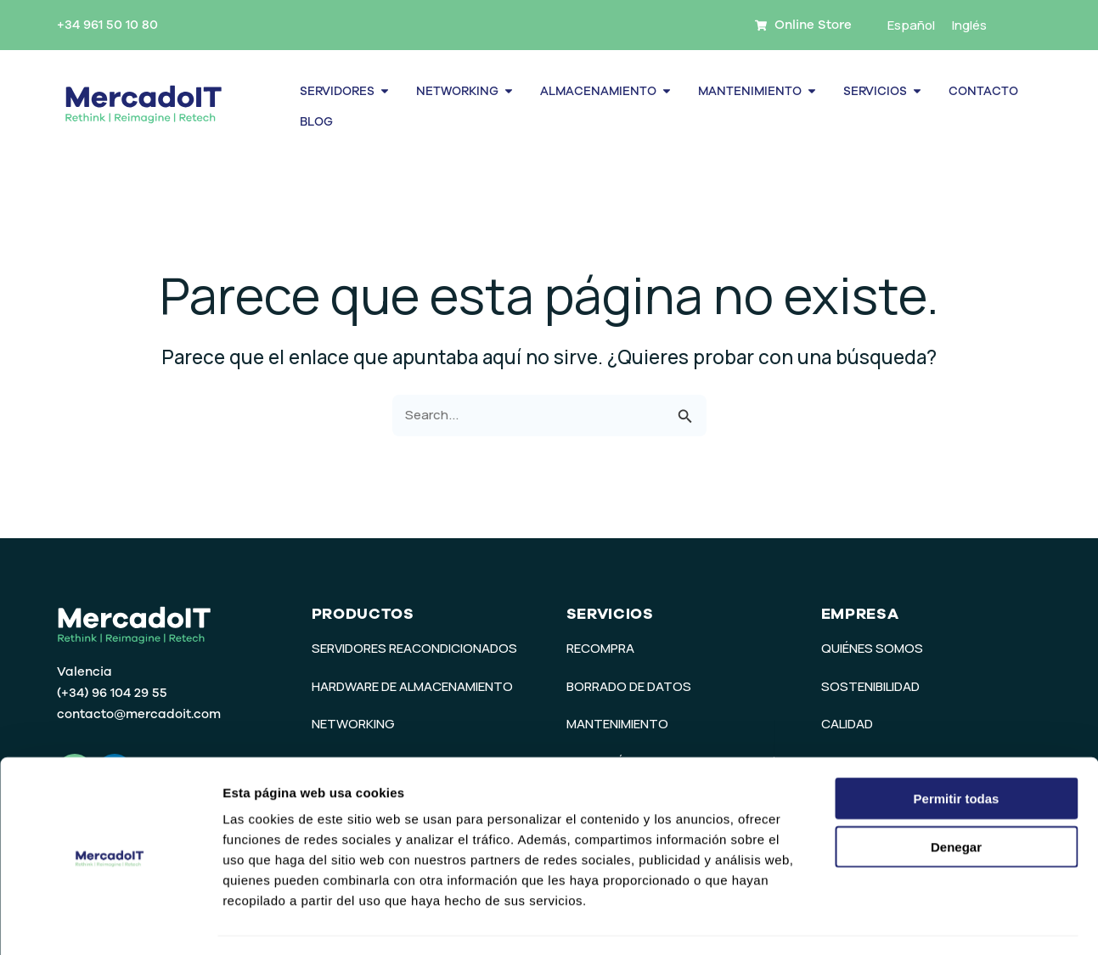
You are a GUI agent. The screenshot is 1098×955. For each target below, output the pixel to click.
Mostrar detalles (919, 921)
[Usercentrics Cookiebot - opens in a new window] (110, 922)
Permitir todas (956, 751)
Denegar (956, 799)
